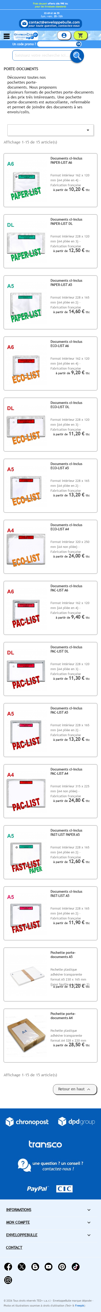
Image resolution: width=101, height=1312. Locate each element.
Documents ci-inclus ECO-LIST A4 (66, 527)
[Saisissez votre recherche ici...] (46, 55)
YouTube (48, 1267)
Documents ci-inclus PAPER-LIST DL (66, 221)
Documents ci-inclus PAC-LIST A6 (66, 588)
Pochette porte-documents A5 (63, 954)
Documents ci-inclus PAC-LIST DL (66, 649)
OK (79, 44)
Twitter (22, 1267)
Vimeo (76, 1267)
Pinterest (62, 1267)
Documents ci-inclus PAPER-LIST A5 (66, 282)
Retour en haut (75, 1089)
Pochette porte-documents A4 (63, 1015)
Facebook (8, 1267)
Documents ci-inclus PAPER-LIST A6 (66, 160)
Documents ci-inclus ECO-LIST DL (66, 404)
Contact (14, 1247)
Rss (35, 1267)
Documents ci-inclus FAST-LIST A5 (66, 893)
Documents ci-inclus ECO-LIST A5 (66, 466)
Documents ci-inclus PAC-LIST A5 (66, 710)
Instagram (8, 1280)
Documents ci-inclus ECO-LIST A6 (66, 343)
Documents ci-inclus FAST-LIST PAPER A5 (66, 832)
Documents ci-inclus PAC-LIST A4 (66, 771)
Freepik (79, 1305)
